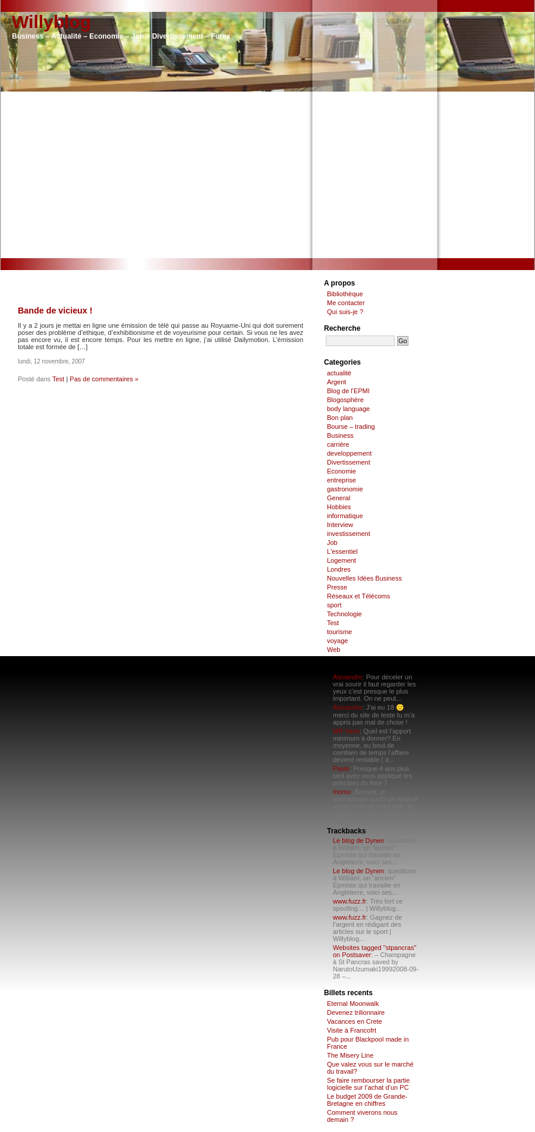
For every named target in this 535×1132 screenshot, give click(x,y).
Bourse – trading (351, 426)
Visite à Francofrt (351, 1030)
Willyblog (51, 22)
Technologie (344, 613)
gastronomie (345, 489)
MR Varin (346, 731)
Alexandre (348, 677)
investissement (348, 533)
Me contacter (346, 302)
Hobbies (339, 506)
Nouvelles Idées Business (364, 578)
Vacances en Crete (354, 1021)
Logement (341, 560)
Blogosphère (345, 399)
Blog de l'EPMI (348, 390)
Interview (340, 524)
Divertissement (348, 462)
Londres (339, 569)
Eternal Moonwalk (353, 1003)
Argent (336, 381)
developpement (349, 453)
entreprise (341, 480)
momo (342, 791)
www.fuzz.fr (349, 901)
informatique (345, 515)
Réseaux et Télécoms (358, 596)
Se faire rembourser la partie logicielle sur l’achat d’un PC (368, 1084)
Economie (341, 471)
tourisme (339, 631)
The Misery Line (350, 1055)
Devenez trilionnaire (356, 1012)
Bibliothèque (345, 293)
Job (332, 542)
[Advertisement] (267, 175)
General (338, 497)
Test (58, 378)
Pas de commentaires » (104, 378)
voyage (337, 640)
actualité (339, 373)
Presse (337, 587)
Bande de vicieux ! (55, 310)
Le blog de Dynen (358, 840)
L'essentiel (342, 551)
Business (340, 435)
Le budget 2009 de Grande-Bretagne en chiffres (367, 1100)
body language (348, 408)
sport (334, 605)
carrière (338, 444)
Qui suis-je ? (345, 311)
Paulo (341, 768)
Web (333, 649)
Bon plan (340, 417)
